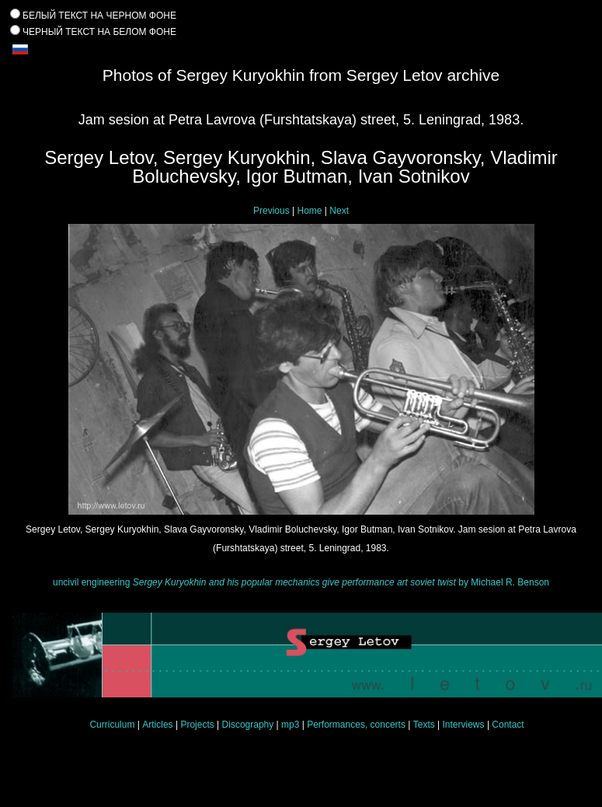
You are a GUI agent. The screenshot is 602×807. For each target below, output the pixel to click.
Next (339, 210)
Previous (271, 210)
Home (309, 210)
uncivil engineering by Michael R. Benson (301, 582)
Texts (424, 724)
